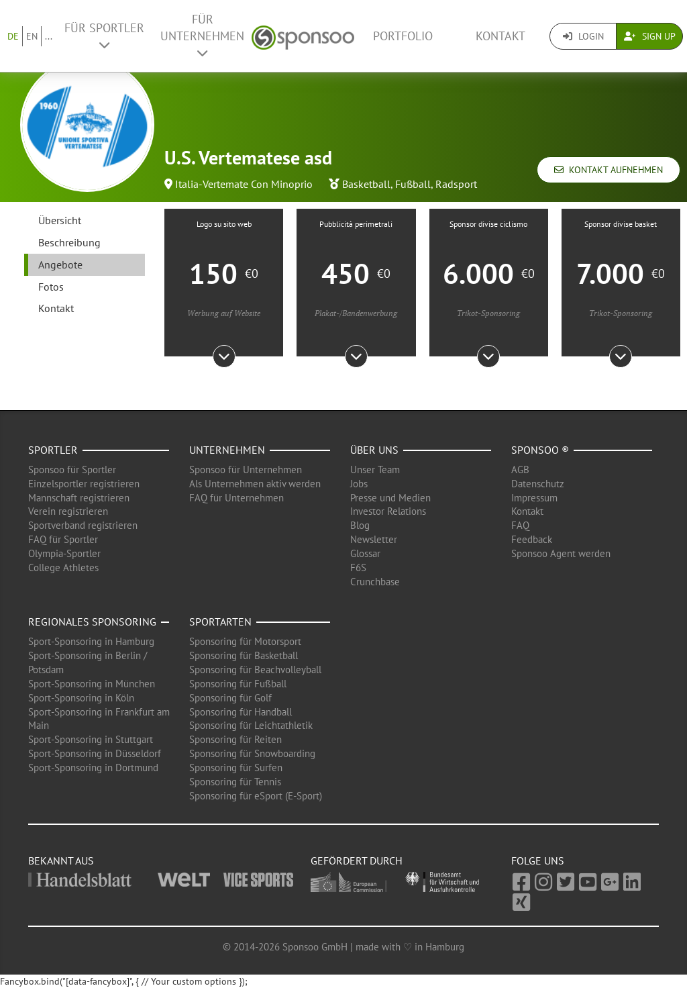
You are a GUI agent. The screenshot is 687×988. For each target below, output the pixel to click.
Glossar (365, 553)
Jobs (359, 483)
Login (583, 36)
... (48, 36)
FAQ (520, 525)
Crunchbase (375, 581)
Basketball (366, 184)
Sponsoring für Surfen (235, 767)
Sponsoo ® (540, 449)
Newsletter (373, 539)
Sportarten (220, 621)
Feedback (531, 539)
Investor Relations (388, 511)
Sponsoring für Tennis (235, 781)
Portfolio (403, 36)
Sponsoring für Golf (230, 697)
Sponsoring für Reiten (235, 739)
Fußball (413, 184)
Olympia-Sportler (64, 553)
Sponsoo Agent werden (561, 553)
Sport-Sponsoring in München (91, 683)
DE (13, 36)
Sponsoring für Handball (240, 711)
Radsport (456, 184)
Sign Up (650, 36)
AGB (520, 469)
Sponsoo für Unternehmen (245, 469)
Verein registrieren (68, 511)
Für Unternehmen (202, 35)
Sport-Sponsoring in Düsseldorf (94, 753)
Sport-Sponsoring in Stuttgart (90, 739)
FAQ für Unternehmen (236, 497)
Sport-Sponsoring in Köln (81, 697)
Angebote (60, 264)
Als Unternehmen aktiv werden (255, 483)
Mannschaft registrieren (78, 497)
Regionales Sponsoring (92, 621)
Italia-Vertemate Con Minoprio (244, 184)
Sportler (53, 449)
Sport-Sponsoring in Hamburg (91, 641)
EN (32, 36)
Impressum (534, 497)
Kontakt (500, 36)
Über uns (374, 449)
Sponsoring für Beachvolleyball (255, 669)
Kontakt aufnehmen (608, 170)
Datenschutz (537, 483)
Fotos (51, 286)
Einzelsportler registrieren (84, 483)
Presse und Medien (390, 497)
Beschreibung (69, 242)
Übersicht (59, 220)
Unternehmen (227, 449)
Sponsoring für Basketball (243, 655)
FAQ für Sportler (63, 539)
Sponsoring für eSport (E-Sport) (255, 795)
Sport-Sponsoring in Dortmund (93, 767)
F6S (358, 567)
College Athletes (63, 567)
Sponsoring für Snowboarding (252, 753)
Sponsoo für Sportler (72, 469)
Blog (360, 525)
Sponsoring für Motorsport (245, 641)
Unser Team (375, 469)
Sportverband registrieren (83, 525)
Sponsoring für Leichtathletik (251, 725)
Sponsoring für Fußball (237, 683)
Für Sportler (104, 35)
